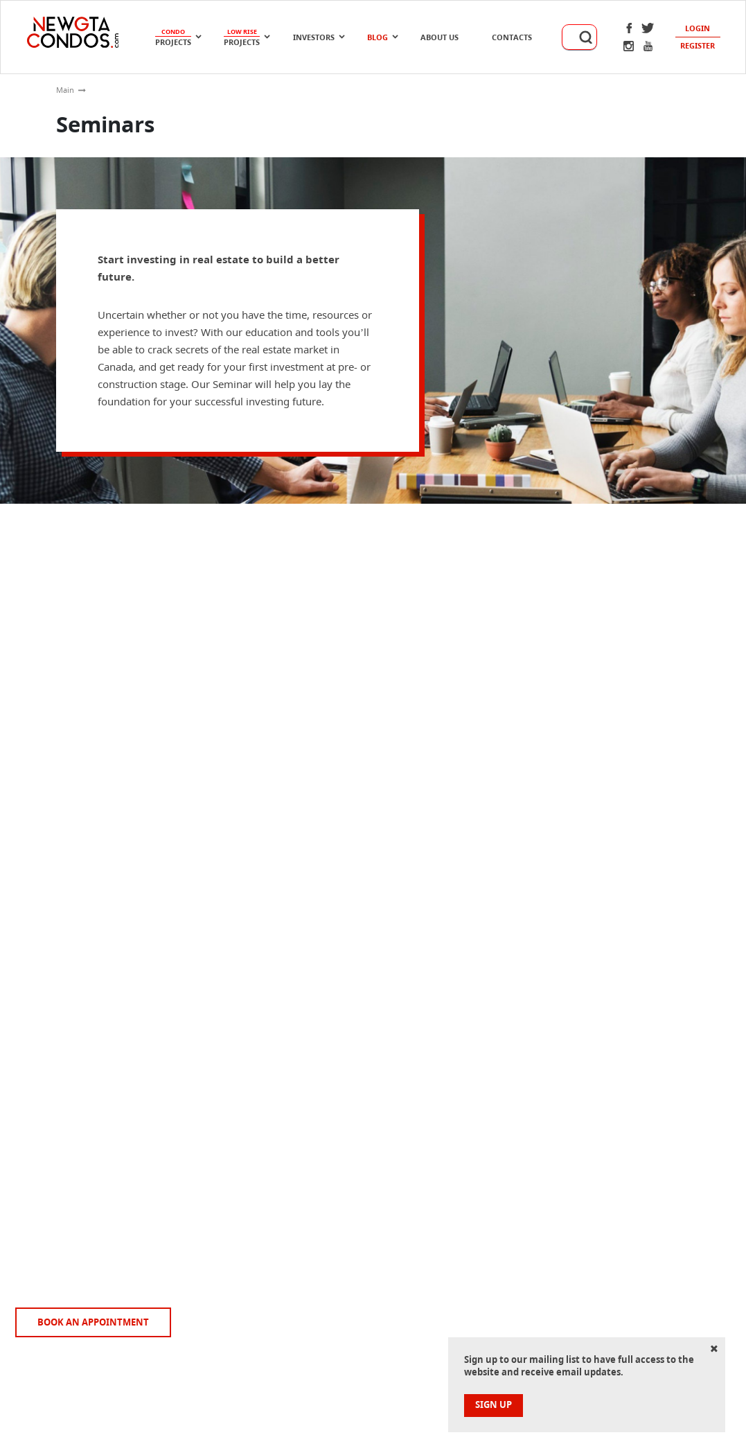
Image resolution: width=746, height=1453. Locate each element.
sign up (493, 1404)
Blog (377, 37)
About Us (439, 37)
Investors (314, 37)
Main (65, 90)
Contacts (512, 37)
